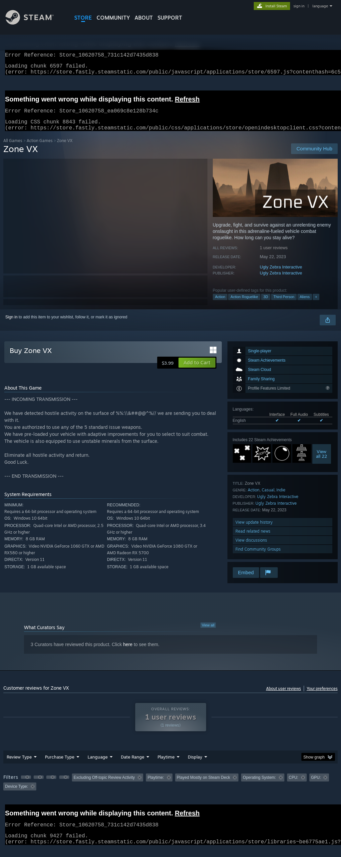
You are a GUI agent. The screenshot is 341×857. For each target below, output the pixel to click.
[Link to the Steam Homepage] (34, 23)
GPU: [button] (316, 785)
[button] (197, 370)
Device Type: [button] (16, 794)
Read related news (252, 539)
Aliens (305, 305)
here (128, 652)
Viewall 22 (321, 462)
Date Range (132, 765)
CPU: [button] (293, 785)
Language (98, 765)
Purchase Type (59, 765)
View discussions (251, 548)
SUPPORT (170, 17)
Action (220, 305)
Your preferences (322, 696)
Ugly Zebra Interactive (281, 274)
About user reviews (283, 696)
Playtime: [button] (156, 785)
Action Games (40, 148)
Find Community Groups (258, 557)
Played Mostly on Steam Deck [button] (203, 785)
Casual (268, 497)
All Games (12, 148)
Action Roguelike (244, 305)
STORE (83, 17)
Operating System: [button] (259, 785)
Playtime (166, 765)
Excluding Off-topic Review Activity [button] (104, 785)
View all (208, 633)
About (144, 17)
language (320, 6)
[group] (170, 789)
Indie (280, 497)
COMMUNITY (113, 17)
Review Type (19, 765)
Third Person (283, 305)
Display (195, 765)
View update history (254, 530)
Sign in (11, 325)
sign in (298, 6)
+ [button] (316, 305)
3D (265, 305)
